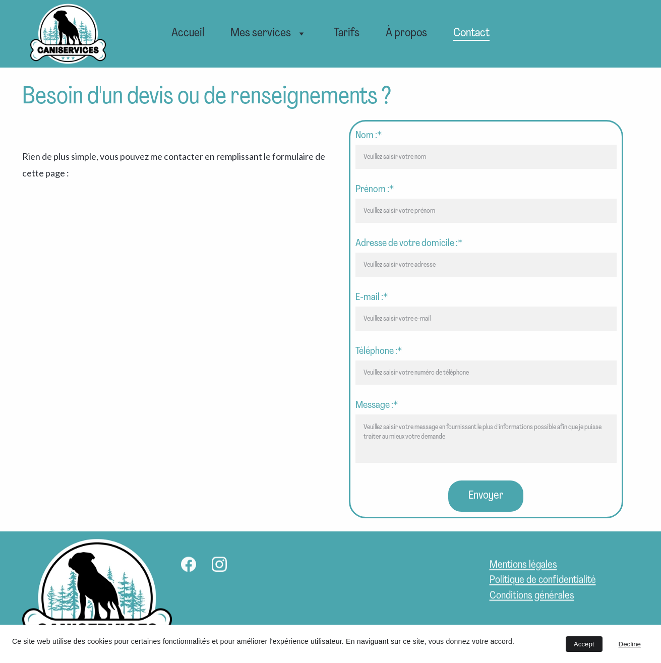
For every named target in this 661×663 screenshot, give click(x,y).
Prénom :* (374, 190)
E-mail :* (371, 297)
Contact (471, 33)
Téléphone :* (378, 351)
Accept (584, 644)
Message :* (376, 405)
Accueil (187, 33)
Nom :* (368, 136)
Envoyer (485, 496)
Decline (630, 644)
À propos (406, 33)
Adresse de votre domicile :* (408, 243)
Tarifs (346, 33)
